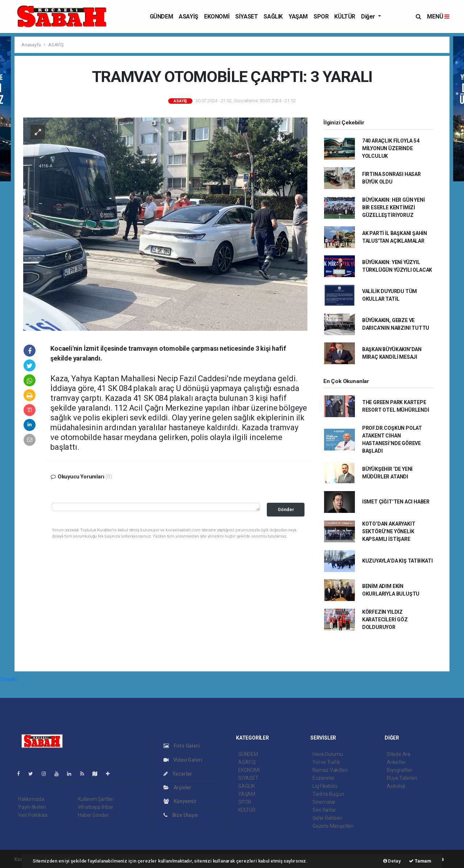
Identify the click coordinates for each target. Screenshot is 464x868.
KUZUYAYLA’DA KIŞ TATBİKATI (397, 561)
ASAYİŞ (188, 16)
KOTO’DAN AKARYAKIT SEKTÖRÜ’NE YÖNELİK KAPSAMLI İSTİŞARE (388, 531)
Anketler (396, 762)
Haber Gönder (93, 815)
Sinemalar (323, 802)
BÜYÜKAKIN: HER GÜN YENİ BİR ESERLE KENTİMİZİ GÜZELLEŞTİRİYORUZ (393, 207)
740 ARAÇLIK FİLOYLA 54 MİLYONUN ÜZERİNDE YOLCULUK (390, 148)
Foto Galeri (181, 746)
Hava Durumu (327, 754)
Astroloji (396, 786)
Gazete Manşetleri (332, 826)
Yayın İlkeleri (32, 807)
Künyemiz (179, 801)
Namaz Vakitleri (330, 770)
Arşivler (177, 787)
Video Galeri (182, 760)
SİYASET (246, 16)
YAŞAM (298, 16)
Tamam (420, 861)
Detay (392, 861)
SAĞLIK (273, 16)
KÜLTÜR (344, 16)
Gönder (286, 509)
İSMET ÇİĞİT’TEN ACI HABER (396, 502)
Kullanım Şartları (96, 799)
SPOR (321, 16)
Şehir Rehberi (327, 818)
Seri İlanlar (324, 810)
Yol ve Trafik (326, 762)
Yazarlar (177, 774)
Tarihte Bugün (328, 794)
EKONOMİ (216, 16)
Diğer (369, 16)
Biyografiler (400, 770)
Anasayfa (31, 45)
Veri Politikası (32, 815)
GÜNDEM (161, 16)
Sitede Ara (398, 754)
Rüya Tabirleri (402, 778)
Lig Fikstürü (324, 786)
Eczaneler (323, 778)
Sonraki (8, 679)
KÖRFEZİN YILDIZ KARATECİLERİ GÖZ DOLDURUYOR (385, 619)
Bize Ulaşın (180, 815)
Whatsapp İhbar (95, 807)
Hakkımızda (31, 799)
